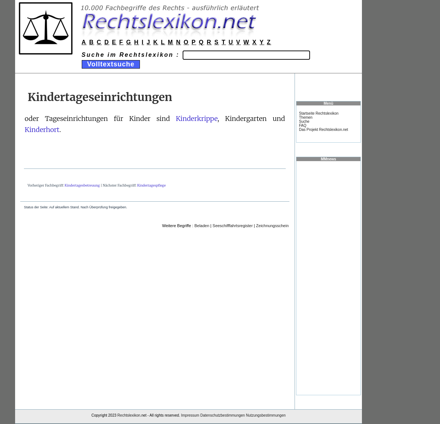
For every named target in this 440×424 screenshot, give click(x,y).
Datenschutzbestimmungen (222, 415)
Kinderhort (42, 129)
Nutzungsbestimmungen (266, 415)
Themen (306, 117)
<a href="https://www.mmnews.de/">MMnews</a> (328, 277)
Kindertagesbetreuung (82, 185)
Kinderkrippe (196, 118)
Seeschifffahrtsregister (232, 225)
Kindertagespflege (151, 185)
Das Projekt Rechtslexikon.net (323, 130)
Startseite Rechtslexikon (318, 113)
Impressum (190, 415)
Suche (304, 121)
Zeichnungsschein (272, 225)
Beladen (201, 225)
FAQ (302, 126)
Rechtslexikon (128, 415)
